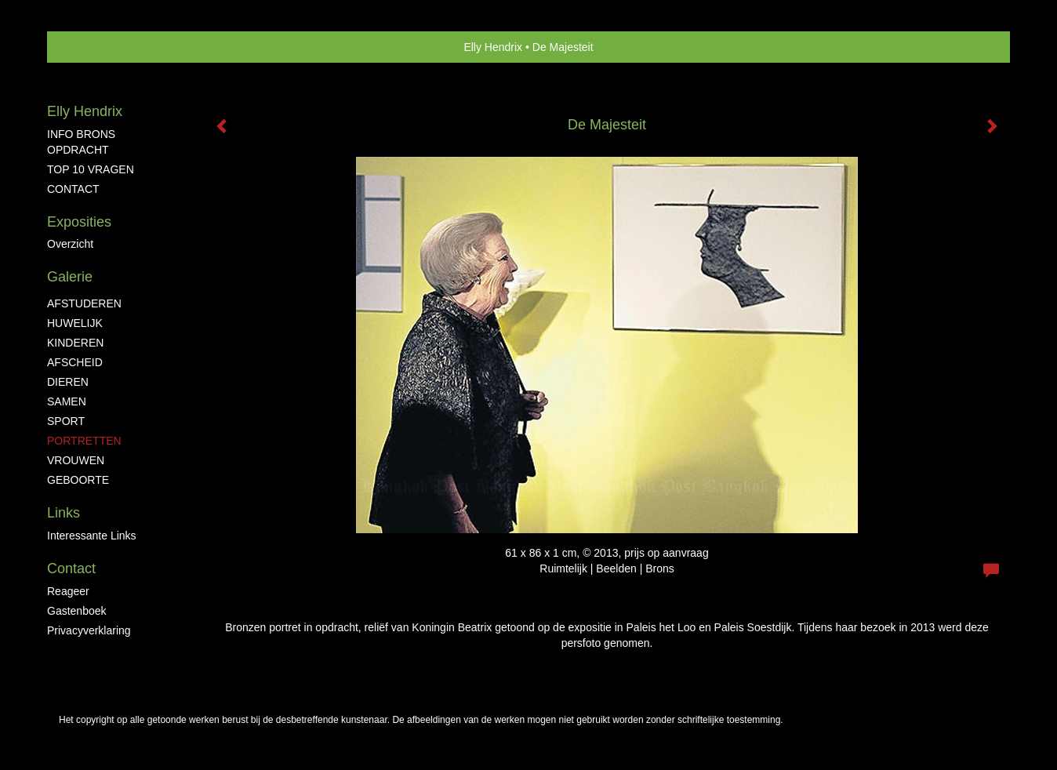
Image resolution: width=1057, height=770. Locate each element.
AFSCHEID (75, 362)
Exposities (79, 222)
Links (63, 513)
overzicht (70, 244)
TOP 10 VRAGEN (90, 169)
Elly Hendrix (492, 47)
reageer (68, 591)
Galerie (70, 277)
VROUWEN (75, 460)
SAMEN (66, 401)
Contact (71, 568)
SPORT (66, 421)
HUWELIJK (75, 323)
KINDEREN (75, 342)
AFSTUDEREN (84, 303)
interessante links (91, 535)
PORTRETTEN (84, 440)
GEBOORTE (78, 480)
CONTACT (73, 189)
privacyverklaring (89, 630)
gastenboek (77, 611)
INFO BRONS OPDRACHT (81, 142)
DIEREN (68, 382)
